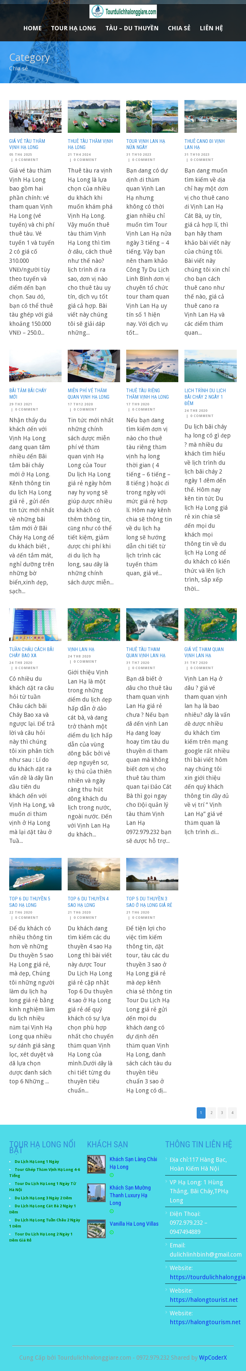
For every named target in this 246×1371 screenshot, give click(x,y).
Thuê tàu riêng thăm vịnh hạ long (147, 394)
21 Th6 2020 (79, 913)
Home (32, 28)
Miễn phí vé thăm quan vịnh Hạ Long (88, 394)
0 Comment (27, 160)
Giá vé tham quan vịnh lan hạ (204, 652)
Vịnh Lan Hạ (81, 649)
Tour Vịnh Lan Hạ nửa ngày (145, 144)
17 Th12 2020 (80, 404)
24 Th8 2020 (195, 411)
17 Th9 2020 (137, 404)
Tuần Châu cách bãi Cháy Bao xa (31, 652)
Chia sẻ (179, 28)
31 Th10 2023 (138, 155)
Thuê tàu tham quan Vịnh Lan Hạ (145, 652)
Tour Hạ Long (73, 28)
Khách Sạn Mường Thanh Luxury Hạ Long (130, 1195)
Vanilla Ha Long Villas (134, 1223)
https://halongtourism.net (205, 1322)
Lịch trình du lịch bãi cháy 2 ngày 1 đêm (205, 397)
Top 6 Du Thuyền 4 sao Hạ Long (88, 902)
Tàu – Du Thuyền (132, 28)
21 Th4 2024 (79, 155)
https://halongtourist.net (204, 1299)
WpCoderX (213, 1357)
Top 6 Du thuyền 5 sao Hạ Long (29, 902)
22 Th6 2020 (20, 913)
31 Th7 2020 (137, 663)
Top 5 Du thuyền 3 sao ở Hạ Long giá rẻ (149, 902)
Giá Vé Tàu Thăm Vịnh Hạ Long (27, 144)
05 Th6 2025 (20, 155)
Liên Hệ (211, 28)
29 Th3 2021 (20, 404)
